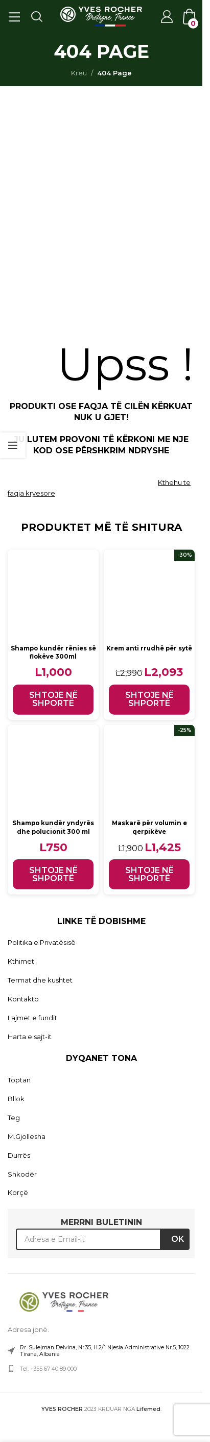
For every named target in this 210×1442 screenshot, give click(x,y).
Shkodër (22, 1174)
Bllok (16, 1099)
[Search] (36, 16)
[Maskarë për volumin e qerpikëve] (149, 770)
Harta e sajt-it (30, 1036)
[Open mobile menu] (14, 16)
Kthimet (21, 961)
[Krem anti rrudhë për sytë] (149, 595)
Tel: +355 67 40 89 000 (48, 1369)
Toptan (19, 1080)
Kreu (79, 73)
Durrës (19, 1155)
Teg (14, 1117)
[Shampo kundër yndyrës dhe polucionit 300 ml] (53, 770)
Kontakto (23, 999)
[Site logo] (101, 16)
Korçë (18, 1192)
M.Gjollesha (26, 1136)
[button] (53, 700)
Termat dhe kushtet (40, 980)
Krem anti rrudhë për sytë (149, 648)
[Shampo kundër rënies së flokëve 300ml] (53, 595)
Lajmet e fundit (32, 1018)
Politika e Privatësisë (42, 942)
